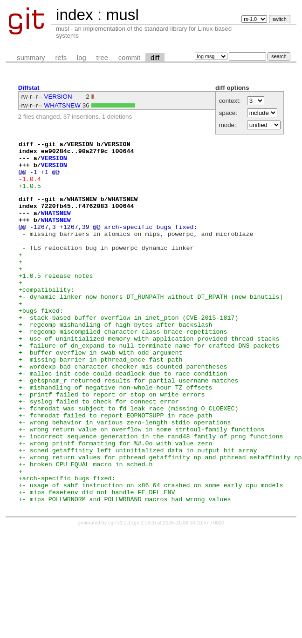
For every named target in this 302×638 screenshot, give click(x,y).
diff (155, 57)
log (81, 57)
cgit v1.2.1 (119, 594)
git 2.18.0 (144, 594)
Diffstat (29, 87)
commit (129, 57)
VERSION (58, 96)
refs (61, 57)
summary (31, 57)
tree (102, 57)
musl (122, 14)
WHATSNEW (62, 105)
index (74, 14)
